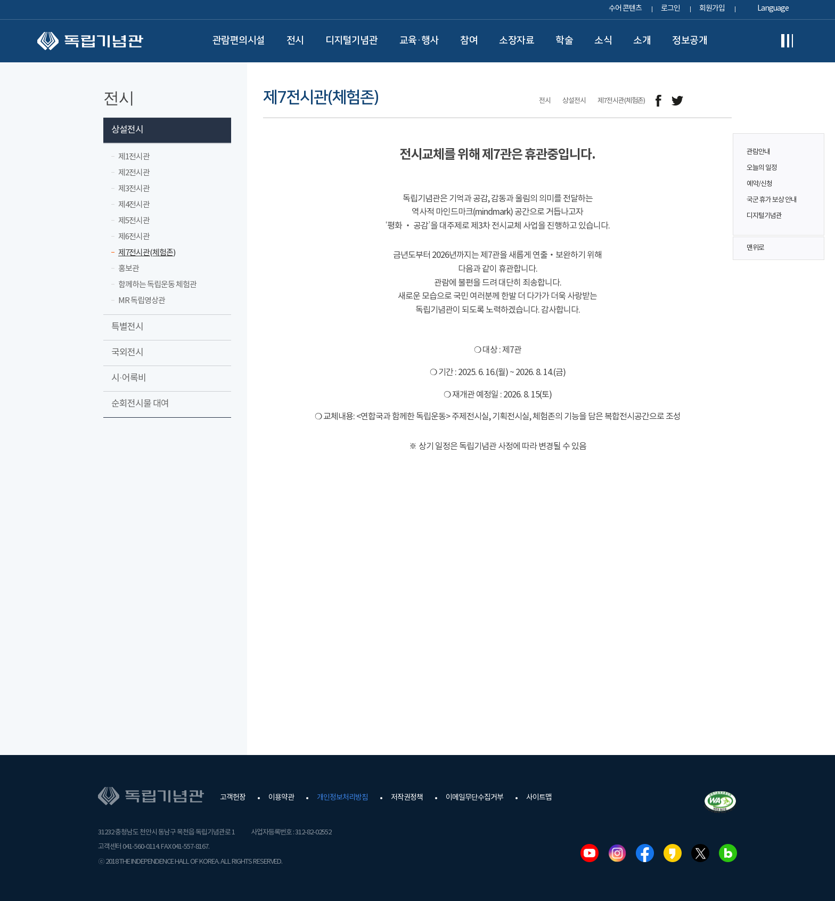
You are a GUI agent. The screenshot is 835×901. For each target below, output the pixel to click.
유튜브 (589, 853)
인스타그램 (617, 853)
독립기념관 (90, 41)
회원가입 (712, 8)
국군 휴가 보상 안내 (772, 200)
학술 (564, 40)
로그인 (670, 8)
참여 (469, 40)
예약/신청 (759, 184)
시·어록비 (128, 378)
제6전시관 (134, 236)
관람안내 (758, 152)
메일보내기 (701, 101)
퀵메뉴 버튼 (810, 177)
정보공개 (689, 40)
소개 (642, 40)
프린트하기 (725, 101)
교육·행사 (419, 40)
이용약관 (281, 797)
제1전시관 (134, 156)
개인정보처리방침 (342, 797)
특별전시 (127, 327)
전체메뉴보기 (787, 41)
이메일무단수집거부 (474, 797)
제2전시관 (134, 172)
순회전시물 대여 (140, 404)
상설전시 (127, 130)
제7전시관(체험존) (146, 252)
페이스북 (645, 853)
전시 (295, 40)
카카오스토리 (673, 853)
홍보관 (128, 268)
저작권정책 (407, 797)
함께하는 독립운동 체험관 (157, 284)
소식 (603, 40)
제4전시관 (134, 204)
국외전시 (127, 352)
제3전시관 (134, 188)
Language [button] (773, 8)
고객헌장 (232, 797)
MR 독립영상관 (141, 300)
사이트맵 (539, 797)
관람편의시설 (238, 40)
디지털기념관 (351, 40)
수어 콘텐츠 (625, 8)
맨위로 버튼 (810, 248)
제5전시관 (134, 220)
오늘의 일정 (762, 168)
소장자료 (516, 40)
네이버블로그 (728, 853)
